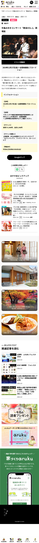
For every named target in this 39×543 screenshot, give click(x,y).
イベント (5, 20)
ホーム (6, 510)
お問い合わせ (8, 525)
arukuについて (9, 516)
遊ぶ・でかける (16, 7)
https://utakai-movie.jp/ (12, 149)
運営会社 (7, 519)
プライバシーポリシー (10, 522)
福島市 (6, 23)
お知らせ (6, 528)
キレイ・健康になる (30, 7)
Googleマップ (19, 157)
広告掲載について (9, 513)
